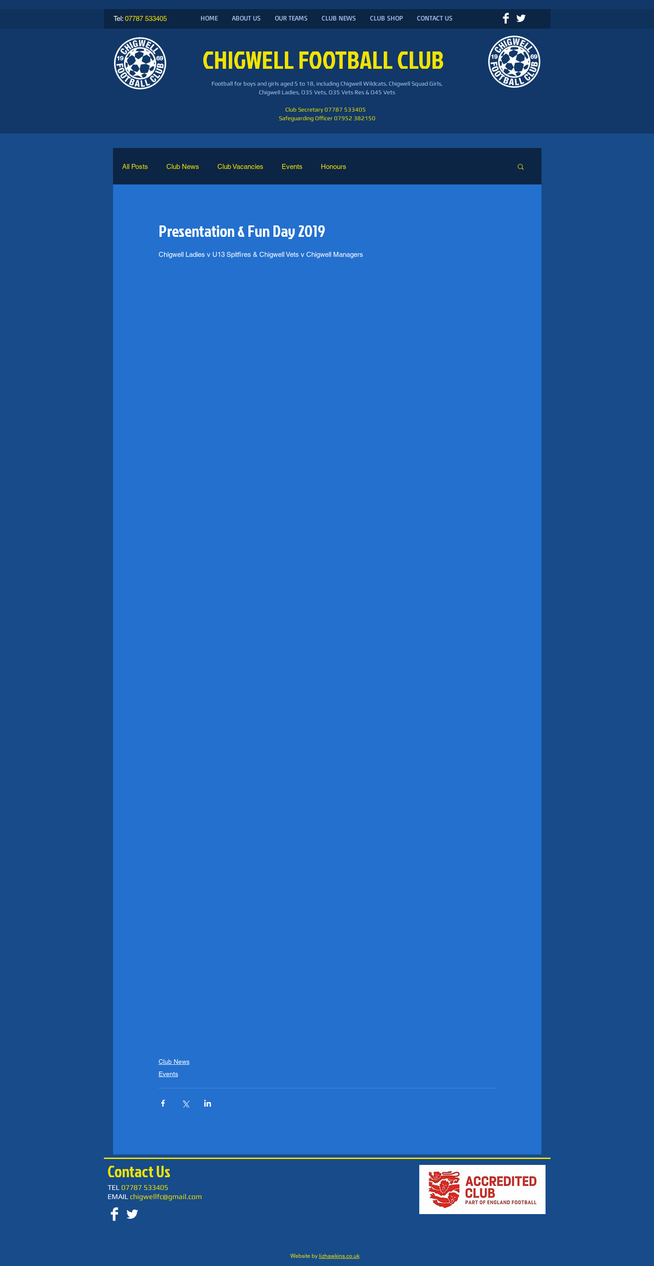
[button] (520, 166)
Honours (333, 166)
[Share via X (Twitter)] (185, 1103)
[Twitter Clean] (520, 18)
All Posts (135, 166)
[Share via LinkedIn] (207, 1103)
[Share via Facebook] (163, 1103)
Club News (182, 166)
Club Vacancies (240, 166)
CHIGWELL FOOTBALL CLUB (325, 59)
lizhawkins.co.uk (339, 1256)
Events (292, 166)
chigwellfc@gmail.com (166, 1196)
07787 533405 (146, 18)
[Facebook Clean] (505, 18)
